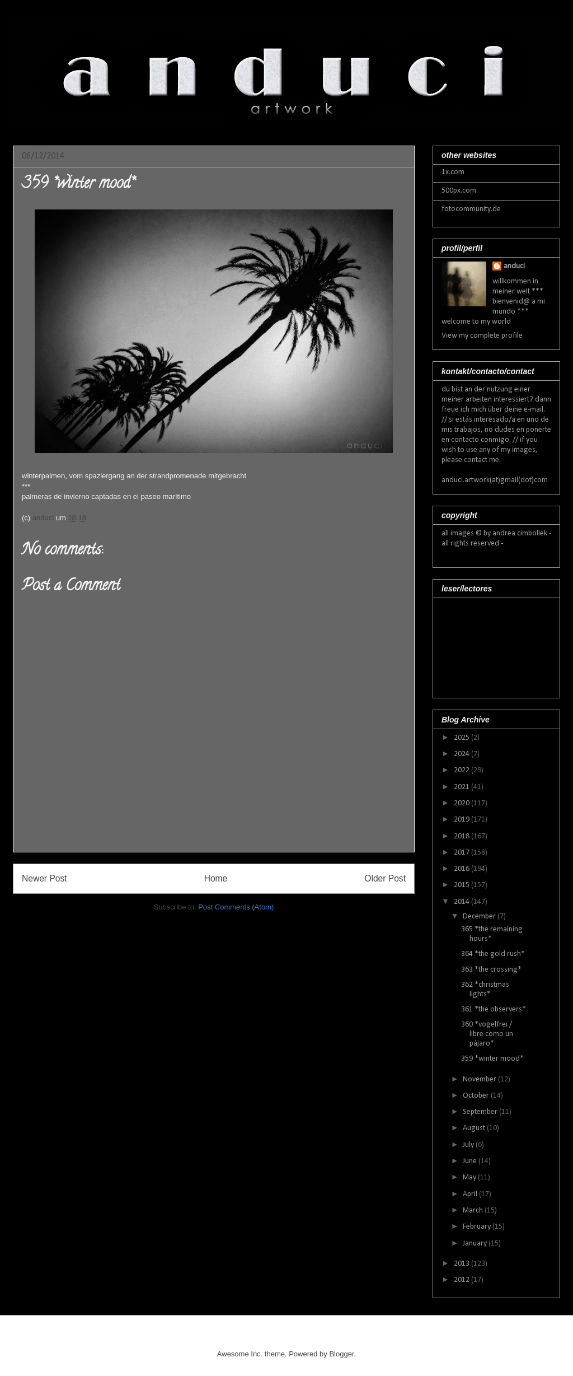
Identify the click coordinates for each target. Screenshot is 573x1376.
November (480, 1079)
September (481, 1112)
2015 (462, 885)
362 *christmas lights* (485, 990)
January (476, 1243)
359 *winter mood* (492, 1059)
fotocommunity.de (471, 209)
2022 (462, 770)
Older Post (385, 878)
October (477, 1096)
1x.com (453, 172)
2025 (462, 738)
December (480, 916)
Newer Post (44, 878)
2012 (462, 1280)
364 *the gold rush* (493, 954)
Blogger (341, 1354)
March (474, 1210)
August (475, 1128)
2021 (462, 787)
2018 (462, 836)
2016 (462, 869)
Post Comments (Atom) (236, 907)
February (477, 1227)
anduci (514, 266)
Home (216, 878)
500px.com (459, 190)
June (470, 1161)
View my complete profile (482, 336)
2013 (462, 1264)
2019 (462, 819)
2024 (462, 754)
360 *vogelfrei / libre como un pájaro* (487, 1034)
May (470, 1177)
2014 (462, 902)
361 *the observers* (493, 1009)
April (471, 1194)
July (469, 1145)
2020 (462, 803)
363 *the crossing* (491, 969)
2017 (462, 852)
